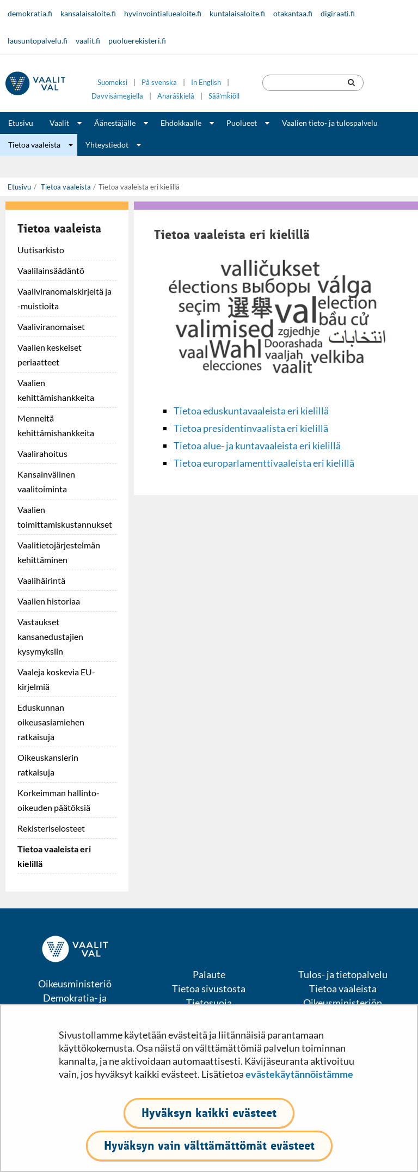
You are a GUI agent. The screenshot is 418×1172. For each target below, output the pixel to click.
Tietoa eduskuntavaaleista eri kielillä (251, 411)
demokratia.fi (30, 13)
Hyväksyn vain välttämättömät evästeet (209, 1145)
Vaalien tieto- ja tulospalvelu (330, 122)
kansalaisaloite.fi (88, 13)
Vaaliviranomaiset (51, 326)
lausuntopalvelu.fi (37, 40)
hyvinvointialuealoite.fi (162, 13)
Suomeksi (112, 82)
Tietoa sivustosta (208, 988)
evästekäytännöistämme (299, 1074)
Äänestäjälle (115, 122)
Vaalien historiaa (48, 601)
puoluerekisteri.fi (137, 40)
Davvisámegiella (117, 96)
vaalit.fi (88, 40)
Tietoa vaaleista (34, 144)
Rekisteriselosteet (51, 828)
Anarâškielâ (175, 96)
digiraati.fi (338, 13)
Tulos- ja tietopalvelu (343, 974)
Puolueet (241, 122)
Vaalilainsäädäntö (50, 270)
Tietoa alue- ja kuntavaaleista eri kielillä (257, 445)
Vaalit (59, 122)
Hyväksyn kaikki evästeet (209, 1113)
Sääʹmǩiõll (223, 96)
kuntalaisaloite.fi (237, 13)
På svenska (159, 82)
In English (206, 82)
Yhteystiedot (106, 144)
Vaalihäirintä (41, 580)
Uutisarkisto (40, 250)
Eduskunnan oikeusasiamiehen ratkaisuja (50, 722)
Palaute (209, 974)
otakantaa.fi (292, 13)
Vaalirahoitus (42, 453)
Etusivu (20, 122)
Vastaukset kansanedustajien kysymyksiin (50, 636)
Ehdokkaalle (181, 122)
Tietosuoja (209, 1003)
